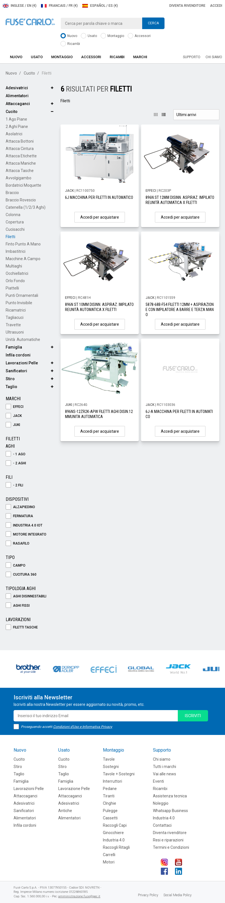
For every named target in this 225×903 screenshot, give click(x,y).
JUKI (13, 425)
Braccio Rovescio (21, 200)
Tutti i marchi (164, 766)
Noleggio (160, 803)
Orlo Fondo (15, 280)
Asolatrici (14, 134)
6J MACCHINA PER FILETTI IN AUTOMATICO (99, 197)
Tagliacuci (14, 317)
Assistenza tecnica (170, 796)
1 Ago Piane (16, 119)
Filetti (10, 236)
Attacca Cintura (20, 148)
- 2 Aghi (16, 463)
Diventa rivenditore (187, 6)
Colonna (13, 214)
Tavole (109, 759)
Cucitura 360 (21, 574)
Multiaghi (14, 266)
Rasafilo (17, 543)
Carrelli (109, 854)
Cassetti (110, 818)
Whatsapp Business (170, 810)
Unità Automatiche (23, 339)
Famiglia (14, 347)
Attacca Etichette (21, 156)
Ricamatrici (16, 310)
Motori (108, 862)
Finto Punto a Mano (23, 244)
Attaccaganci (18, 103)
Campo (15, 565)
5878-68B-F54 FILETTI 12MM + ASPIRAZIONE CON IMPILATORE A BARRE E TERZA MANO (180, 309)
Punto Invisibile (19, 303)
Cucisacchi (15, 229)
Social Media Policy (177, 895)
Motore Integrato (26, 534)
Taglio (11, 386)
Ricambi (70, 44)
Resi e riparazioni (168, 840)
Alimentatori (17, 95)
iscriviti (193, 715)
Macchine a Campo (23, 258)
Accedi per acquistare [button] (99, 217)
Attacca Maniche (21, 163)
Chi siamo (213, 57)
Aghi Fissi (18, 605)
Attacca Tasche (20, 170)
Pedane (110, 788)
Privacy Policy (148, 895)
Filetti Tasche (22, 627)
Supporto (191, 57)
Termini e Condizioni (171, 847)
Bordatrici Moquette (23, 185)
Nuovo (68, 36)
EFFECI (14, 406)
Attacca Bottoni (20, 141)
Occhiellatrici (17, 273)
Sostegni (111, 766)
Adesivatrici (17, 88)
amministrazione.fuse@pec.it (79, 896)
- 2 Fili (14, 485)
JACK (14, 416)
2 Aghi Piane (17, 126)
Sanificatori (16, 371)
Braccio (12, 192)
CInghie (109, 803)
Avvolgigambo (18, 178)
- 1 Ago (15, 454)
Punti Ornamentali (22, 295)
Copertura (15, 222)
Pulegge (110, 810)
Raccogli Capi (115, 825)
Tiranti (108, 796)
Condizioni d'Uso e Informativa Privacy (82, 727)
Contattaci (162, 825)
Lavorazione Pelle (74, 788)
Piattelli (12, 288)
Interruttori (112, 781)
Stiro (10, 379)
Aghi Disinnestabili (26, 596)
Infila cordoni (18, 355)
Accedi (216, 6)
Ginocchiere (113, 832)
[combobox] (112, 23)
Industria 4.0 (114, 840)
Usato (89, 36)
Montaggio (112, 36)
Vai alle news (164, 774)
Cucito (29, 73)
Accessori (139, 36)
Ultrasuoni (15, 332)
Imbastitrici (15, 251)
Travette (13, 325)
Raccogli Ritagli (116, 847)
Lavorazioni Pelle (22, 363)
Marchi (140, 57)
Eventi (158, 781)
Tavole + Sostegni (119, 774)
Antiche (65, 810)
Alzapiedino (20, 507)
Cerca (153, 23)
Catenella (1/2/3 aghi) (26, 207)
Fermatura (19, 516)
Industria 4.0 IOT (24, 525)
